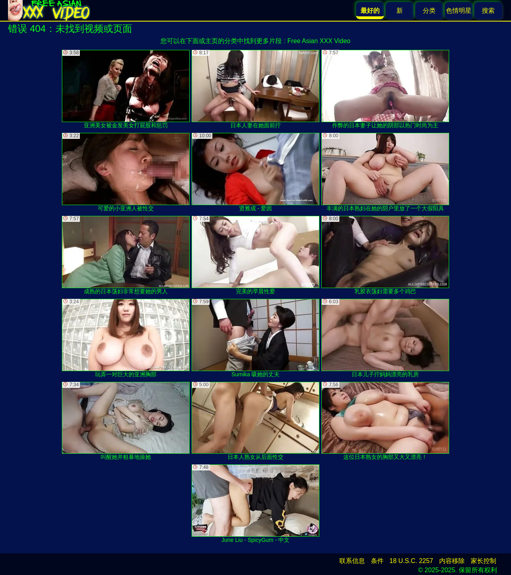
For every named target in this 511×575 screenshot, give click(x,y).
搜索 (488, 10)
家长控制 (483, 560)
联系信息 (352, 560)
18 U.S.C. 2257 (411, 560)
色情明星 (458, 10)
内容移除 (452, 560)
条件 (377, 560)
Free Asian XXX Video (319, 41)
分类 (429, 10)
